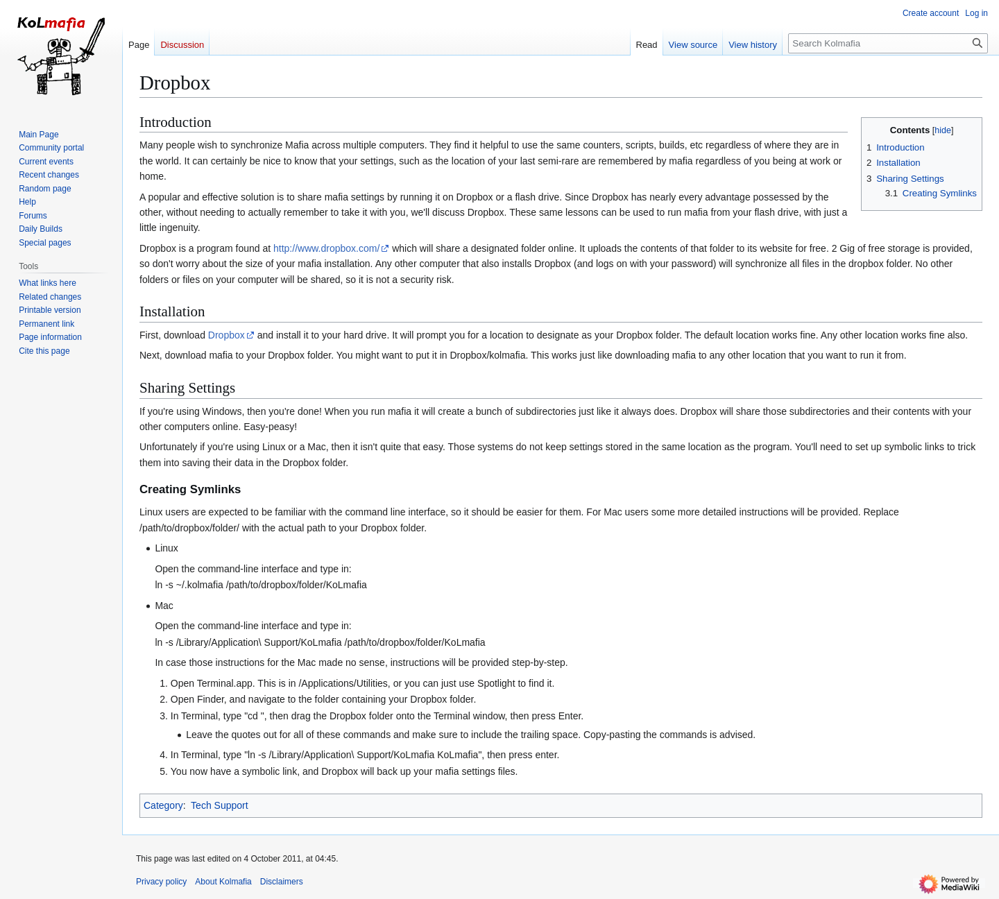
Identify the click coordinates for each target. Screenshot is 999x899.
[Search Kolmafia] (888, 43)
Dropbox (226, 335)
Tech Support (219, 805)
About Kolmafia (223, 882)
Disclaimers (281, 882)
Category (163, 805)
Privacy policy (161, 882)
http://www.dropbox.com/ (326, 248)
